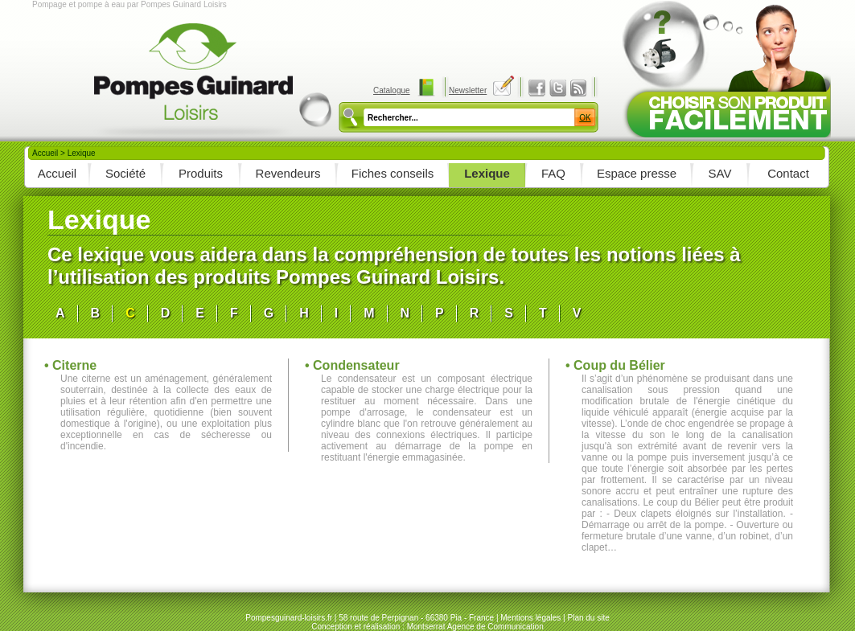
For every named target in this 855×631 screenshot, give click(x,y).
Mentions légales (530, 617)
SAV (720, 173)
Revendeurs (288, 173)
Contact (788, 173)
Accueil (45, 153)
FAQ (553, 173)
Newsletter (468, 90)
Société (125, 173)
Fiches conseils (392, 173)
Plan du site (588, 617)
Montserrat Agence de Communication (475, 626)
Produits (201, 173)
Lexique (487, 173)
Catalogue (391, 90)
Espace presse (636, 173)
